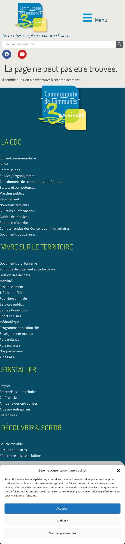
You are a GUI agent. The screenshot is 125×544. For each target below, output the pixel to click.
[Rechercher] (119, 44)
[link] (31, 17)
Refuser (62, 521)
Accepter (62, 508)
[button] (118, 470)
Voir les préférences (62, 533)
